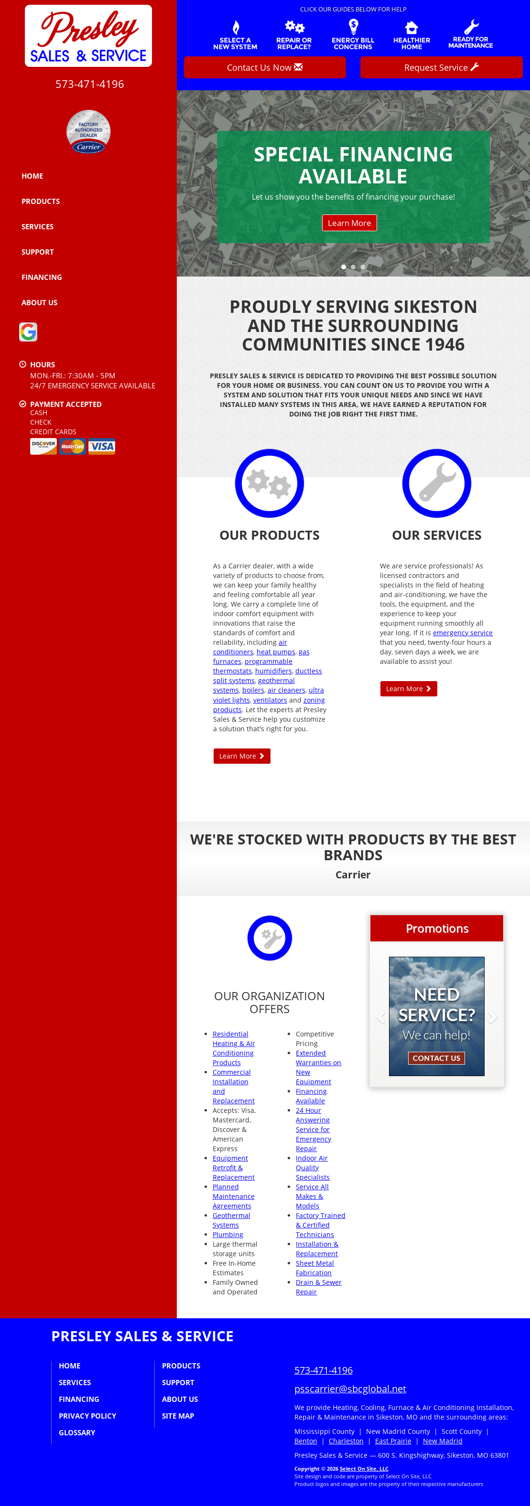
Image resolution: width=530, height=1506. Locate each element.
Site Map (178, 1416)
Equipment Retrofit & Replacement (234, 1168)
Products (41, 201)
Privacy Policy (87, 1416)
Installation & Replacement (317, 1248)
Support (38, 251)
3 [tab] (365, 269)
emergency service (463, 632)
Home (32, 176)
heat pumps (276, 651)
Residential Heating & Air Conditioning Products (234, 1048)
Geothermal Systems (231, 1220)
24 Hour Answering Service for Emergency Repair (313, 1129)
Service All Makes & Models (312, 1196)
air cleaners (286, 689)
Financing (42, 277)
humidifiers (273, 670)
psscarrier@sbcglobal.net (350, 1388)
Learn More (349, 222)
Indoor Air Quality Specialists (313, 1168)
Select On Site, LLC (364, 1468)
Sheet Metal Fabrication (315, 1268)
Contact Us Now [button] (265, 67)
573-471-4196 (323, 1370)
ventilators (270, 700)
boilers (253, 689)
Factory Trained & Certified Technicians (321, 1225)
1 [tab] (346, 269)
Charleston (346, 1440)
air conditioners (250, 647)
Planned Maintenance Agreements (234, 1196)
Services (38, 226)
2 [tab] (355, 269)
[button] (396, 1016)
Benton (305, 1440)
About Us (39, 302)
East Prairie (393, 1440)
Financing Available (311, 1096)
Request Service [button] (441, 67)
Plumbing (228, 1234)
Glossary (77, 1432)
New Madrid (443, 1440)
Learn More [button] (242, 755)
